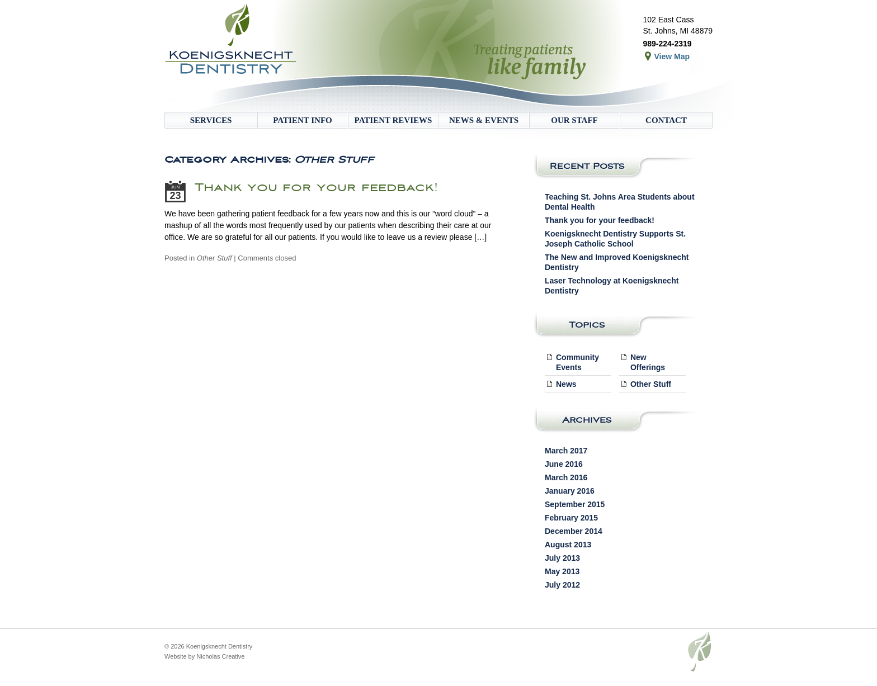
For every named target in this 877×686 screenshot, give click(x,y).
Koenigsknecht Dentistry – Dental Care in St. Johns (234, 56)
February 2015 (571, 517)
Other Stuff (214, 258)
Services (211, 120)
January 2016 (570, 490)
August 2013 (568, 544)
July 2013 (562, 557)
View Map (672, 56)
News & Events (483, 120)
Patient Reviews (393, 120)
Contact (666, 120)
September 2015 (575, 504)
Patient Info (302, 120)
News (566, 384)
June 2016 (564, 464)
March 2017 (566, 450)
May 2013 (562, 571)
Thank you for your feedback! (316, 187)
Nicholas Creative (220, 656)
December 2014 (573, 531)
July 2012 (562, 584)
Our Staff (574, 120)
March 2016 (566, 477)
